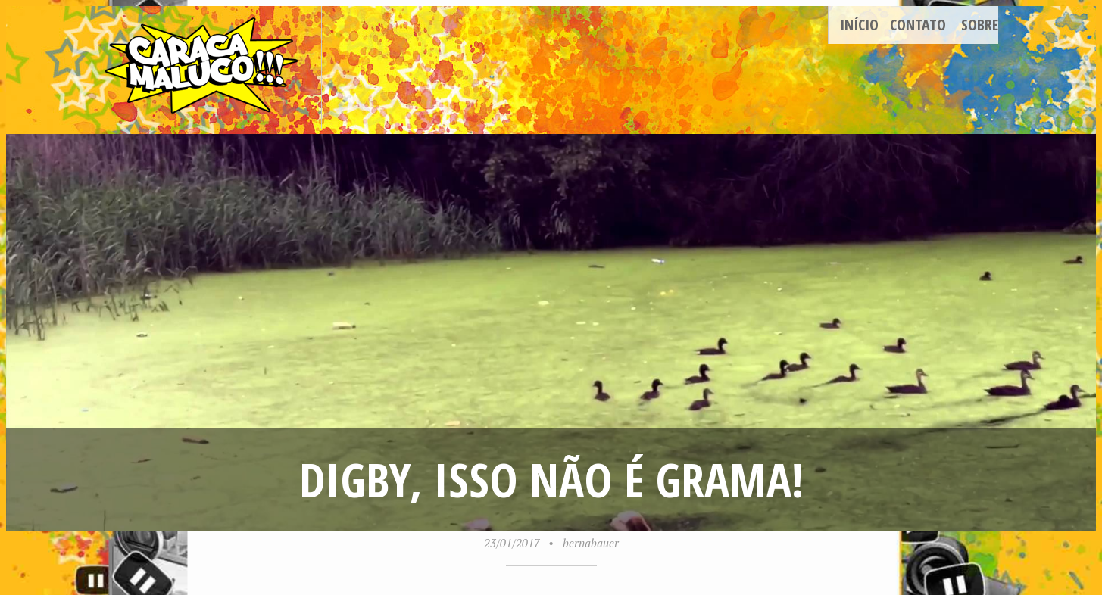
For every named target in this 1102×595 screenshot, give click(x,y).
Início (859, 24)
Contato (918, 24)
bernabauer (591, 542)
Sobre (979, 24)
